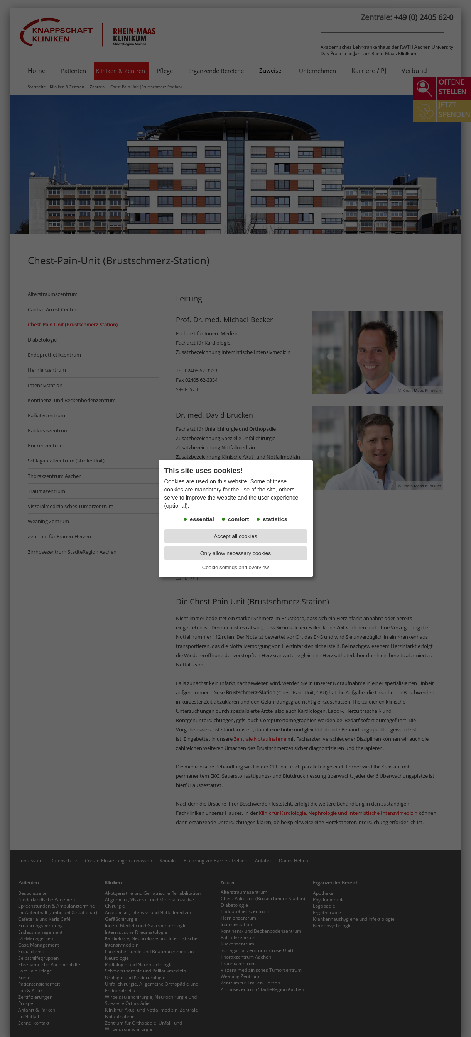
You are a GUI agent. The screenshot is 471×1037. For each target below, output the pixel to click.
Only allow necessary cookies (235, 553)
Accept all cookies (235, 536)
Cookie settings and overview (235, 567)
